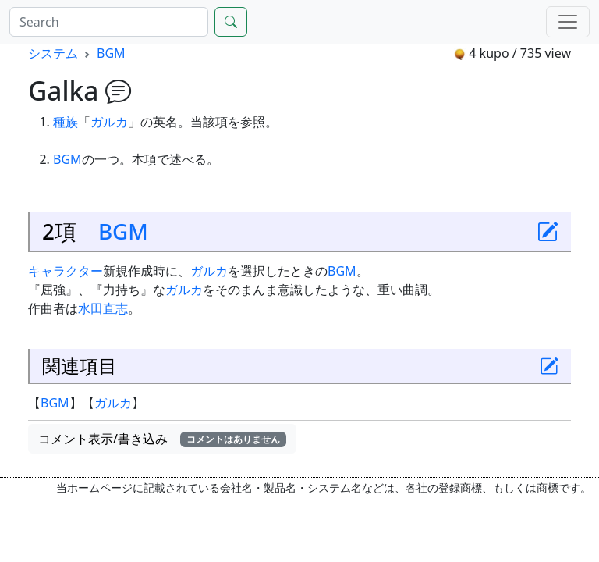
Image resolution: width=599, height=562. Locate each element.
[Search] (108, 22)
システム (53, 53)
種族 (65, 121)
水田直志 (103, 308)
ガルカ (109, 121)
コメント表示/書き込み (162, 438)
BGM (111, 53)
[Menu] (568, 21)
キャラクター (65, 270)
